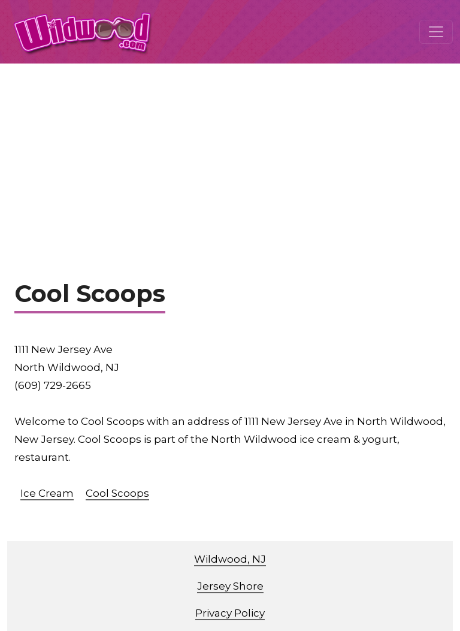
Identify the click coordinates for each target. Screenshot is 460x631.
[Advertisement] (230, 153)
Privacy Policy (230, 613)
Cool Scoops (117, 493)
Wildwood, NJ (230, 559)
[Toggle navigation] (436, 32)
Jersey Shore (230, 586)
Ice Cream (47, 493)
